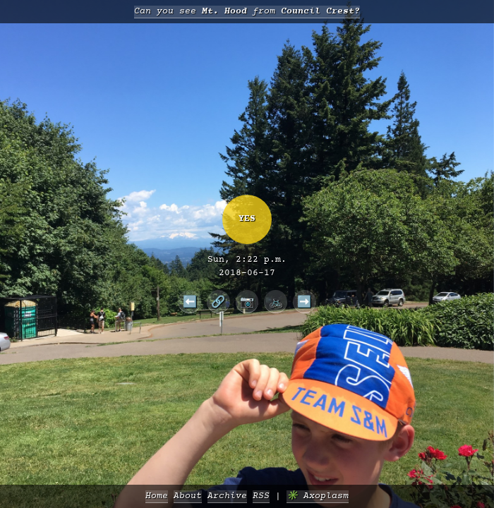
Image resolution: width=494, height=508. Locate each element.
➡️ (304, 301)
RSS (261, 496)
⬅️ (190, 301)
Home (156, 496)
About (188, 496)
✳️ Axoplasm (318, 496)
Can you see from (247, 12)
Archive (227, 496)
